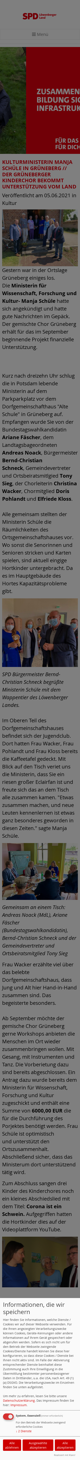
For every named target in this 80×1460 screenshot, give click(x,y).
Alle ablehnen (12, 1445)
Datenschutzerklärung (19, 1400)
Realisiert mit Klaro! (64, 1455)
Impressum (18, 1405)
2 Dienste (24, 1431)
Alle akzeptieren (65, 1445)
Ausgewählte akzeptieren (38, 1445)
